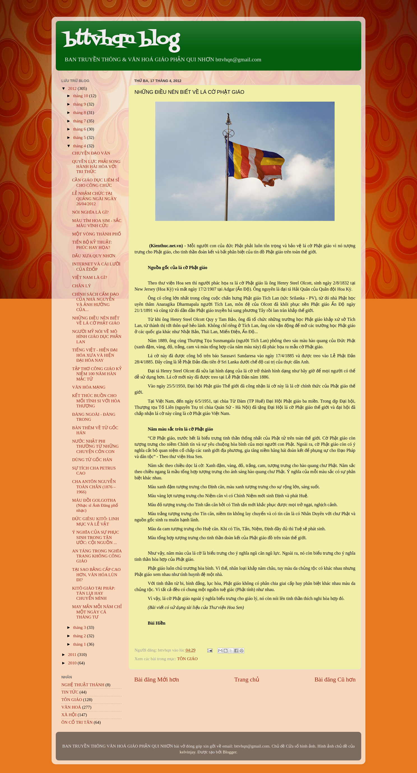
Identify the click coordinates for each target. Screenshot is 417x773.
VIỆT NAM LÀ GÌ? (89, 277)
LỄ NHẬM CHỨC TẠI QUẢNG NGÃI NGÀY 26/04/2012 (94, 198)
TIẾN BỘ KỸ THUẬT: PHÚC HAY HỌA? (92, 244)
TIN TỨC (69, 692)
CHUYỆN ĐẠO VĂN (91, 153)
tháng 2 (80, 635)
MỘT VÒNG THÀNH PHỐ (96, 234)
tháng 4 (80, 145)
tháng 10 (81, 95)
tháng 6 (80, 129)
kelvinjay (187, 751)
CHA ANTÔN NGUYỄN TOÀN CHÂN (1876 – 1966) (94, 486)
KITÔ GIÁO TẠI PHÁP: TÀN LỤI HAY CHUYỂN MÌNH (93, 593)
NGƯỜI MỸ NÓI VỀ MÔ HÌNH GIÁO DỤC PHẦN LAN (96, 336)
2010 (73, 662)
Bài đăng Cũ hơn (335, 679)
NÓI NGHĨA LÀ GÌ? (90, 212)
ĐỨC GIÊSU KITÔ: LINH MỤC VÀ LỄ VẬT (95, 521)
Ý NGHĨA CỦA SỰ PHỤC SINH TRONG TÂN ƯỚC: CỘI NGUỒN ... (95, 537)
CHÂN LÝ (81, 285)
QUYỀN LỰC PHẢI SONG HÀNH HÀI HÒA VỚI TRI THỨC (96, 166)
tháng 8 (80, 112)
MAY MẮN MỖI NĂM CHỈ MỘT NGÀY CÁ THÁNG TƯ (96, 611)
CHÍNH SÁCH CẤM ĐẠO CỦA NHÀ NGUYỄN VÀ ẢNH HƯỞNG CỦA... (95, 302)
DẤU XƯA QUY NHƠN (93, 255)
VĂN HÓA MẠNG (88, 387)
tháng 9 (80, 104)
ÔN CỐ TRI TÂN (76, 722)
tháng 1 (80, 644)
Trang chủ (246, 679)
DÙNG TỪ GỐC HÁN (92, 459)
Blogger (229, 751)
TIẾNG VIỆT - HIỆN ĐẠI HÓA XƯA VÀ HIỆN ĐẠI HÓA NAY (94, 355)
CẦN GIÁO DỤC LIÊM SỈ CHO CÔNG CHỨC (95, 182)
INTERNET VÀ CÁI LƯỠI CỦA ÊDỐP (96, 266)
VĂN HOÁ (71, 707)
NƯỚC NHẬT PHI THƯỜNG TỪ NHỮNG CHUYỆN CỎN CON (95, 446)
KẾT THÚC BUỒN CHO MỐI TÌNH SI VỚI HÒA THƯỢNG (96, 400)
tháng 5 (80, 137)
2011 (73, 654)
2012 (73, 88)
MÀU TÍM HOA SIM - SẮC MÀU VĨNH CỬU (96, 223)
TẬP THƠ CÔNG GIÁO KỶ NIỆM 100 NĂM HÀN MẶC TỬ (96, 373)
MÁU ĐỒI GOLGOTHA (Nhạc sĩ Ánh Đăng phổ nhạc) (95, 505)
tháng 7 (80, 120)
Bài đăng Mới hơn (156, 679)
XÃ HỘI (69, 714)
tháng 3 (80, 627)
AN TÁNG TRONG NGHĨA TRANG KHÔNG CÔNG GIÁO (97, 556)
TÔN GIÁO (187, 658)
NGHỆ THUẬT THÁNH (82, 684)
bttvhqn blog (121, 40)
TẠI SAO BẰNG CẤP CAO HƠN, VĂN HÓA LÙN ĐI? (96, 574)
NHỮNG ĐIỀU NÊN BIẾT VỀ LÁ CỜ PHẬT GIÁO (96, 320)
